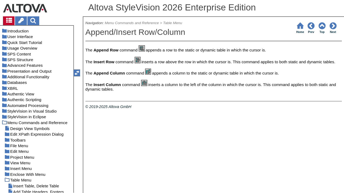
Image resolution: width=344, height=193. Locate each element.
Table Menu (172, 23)
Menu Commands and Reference (132, 23)
